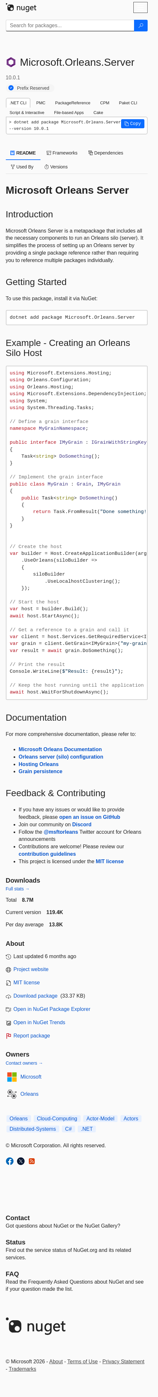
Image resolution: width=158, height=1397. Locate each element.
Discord (82, 824)
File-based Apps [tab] (69, 112)
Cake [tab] (98, 112)
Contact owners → (24, 1063)
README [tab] (23, 153)
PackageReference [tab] (72, 102)
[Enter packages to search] (70, 25)
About (56, 1361)
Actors (131, 1118)
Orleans (29, 1094)
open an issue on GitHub (89, 817)
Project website (31, 969)
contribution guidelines (47, 854)
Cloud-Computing (57, 1118)
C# (68, 1129)
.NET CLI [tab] (18, 102)
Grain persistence (40, 771)
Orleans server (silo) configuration (61, 757)
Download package (36, 996)
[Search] (141, 25)
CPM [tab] (104, 102)
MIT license (110, 861)
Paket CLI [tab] (128, 102)
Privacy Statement (123, 1361)
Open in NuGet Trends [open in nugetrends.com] (39, 1022)
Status (16, 1242)
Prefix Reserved (33, 88)
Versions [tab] (56, 167)
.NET (87, 1129)
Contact (18, 1217)
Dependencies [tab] (105, 153)
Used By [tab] (22, 167)
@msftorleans (61, 832)
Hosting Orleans (39, 764)
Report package (32, 1035)
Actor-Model (100, 1118)
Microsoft (30, 1077)
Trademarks (22, 1369)
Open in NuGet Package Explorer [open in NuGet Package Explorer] (52, 1009)
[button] (132, 123)
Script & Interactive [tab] (27, 112)
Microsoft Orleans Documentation (60, 749)
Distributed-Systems (33, 1129)
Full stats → (18, 888)
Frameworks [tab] (62, 153)
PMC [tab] (40, 102)
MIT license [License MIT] (27, 982)
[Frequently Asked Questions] (12, 1273)
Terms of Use (82, 1361)
